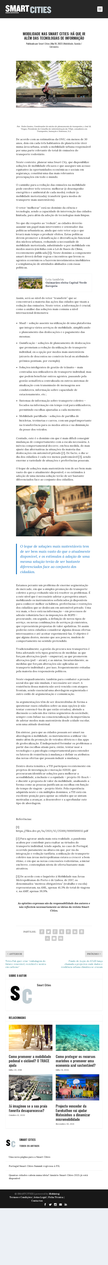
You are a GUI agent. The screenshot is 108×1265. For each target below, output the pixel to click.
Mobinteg (54, 1193)
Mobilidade (68, 43)
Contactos (37, 1200)
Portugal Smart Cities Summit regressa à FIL (34, 1166)
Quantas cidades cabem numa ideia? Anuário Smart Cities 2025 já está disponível (48, 1177)
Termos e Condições (21, 1197)
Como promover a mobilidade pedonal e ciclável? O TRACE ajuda (30, 1061)
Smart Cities (44, 43)
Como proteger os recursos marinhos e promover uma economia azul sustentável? (76, 1061)
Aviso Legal (40, 1197)
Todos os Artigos (29, 1145)
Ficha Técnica (55, 1197)
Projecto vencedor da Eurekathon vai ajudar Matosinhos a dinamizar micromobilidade (73, 1112)
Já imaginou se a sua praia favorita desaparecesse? (28, 1108)
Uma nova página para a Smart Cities (29, 1156)
